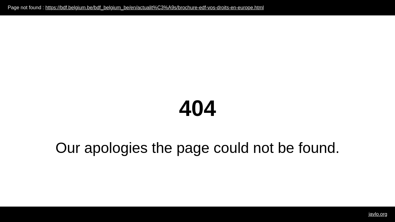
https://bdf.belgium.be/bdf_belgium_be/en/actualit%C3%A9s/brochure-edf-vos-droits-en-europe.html (154, 7)
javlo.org (378, 214)
